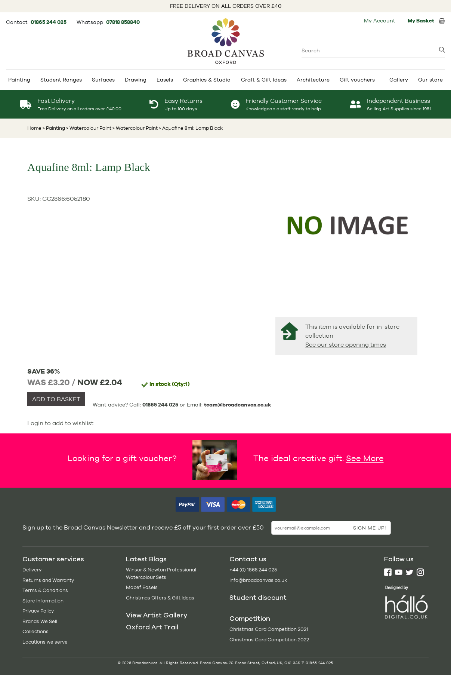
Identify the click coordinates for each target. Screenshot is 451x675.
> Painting (54, 128)
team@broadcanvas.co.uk (237, 405)
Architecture (313, 80)
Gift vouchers (357, 80)
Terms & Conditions (45, 590)
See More (365, 458)
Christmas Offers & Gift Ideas (160, 598)
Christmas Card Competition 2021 (268, 629)
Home (34, 128)
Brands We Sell (39, 621)
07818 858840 (123, 22)
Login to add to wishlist (60, 423)
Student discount (258, 597)
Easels (165, 80)
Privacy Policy (38, 611)
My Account (379, 21)
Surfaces (103, 80)
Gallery (398, 80)
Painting (19, 80)
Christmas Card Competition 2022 (269, 639)
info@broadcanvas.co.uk (258, 580)
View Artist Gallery (156, 615)
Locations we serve (45, 642)
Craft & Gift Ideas (264, 80)
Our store (430, 80)
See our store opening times (345, 344)
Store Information (43, 601)
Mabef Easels (142, 587)
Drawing (135, 80)
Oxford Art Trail (152, 627)
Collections (35, 631)
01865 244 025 (49, 22)
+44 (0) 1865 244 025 (253, 570)
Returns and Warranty (48, 580)
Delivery (31, 570)
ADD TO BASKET (56, 399)
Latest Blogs (146, 559)
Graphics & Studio (207, 80)
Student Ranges (61, 80)
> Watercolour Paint (88, 128)
